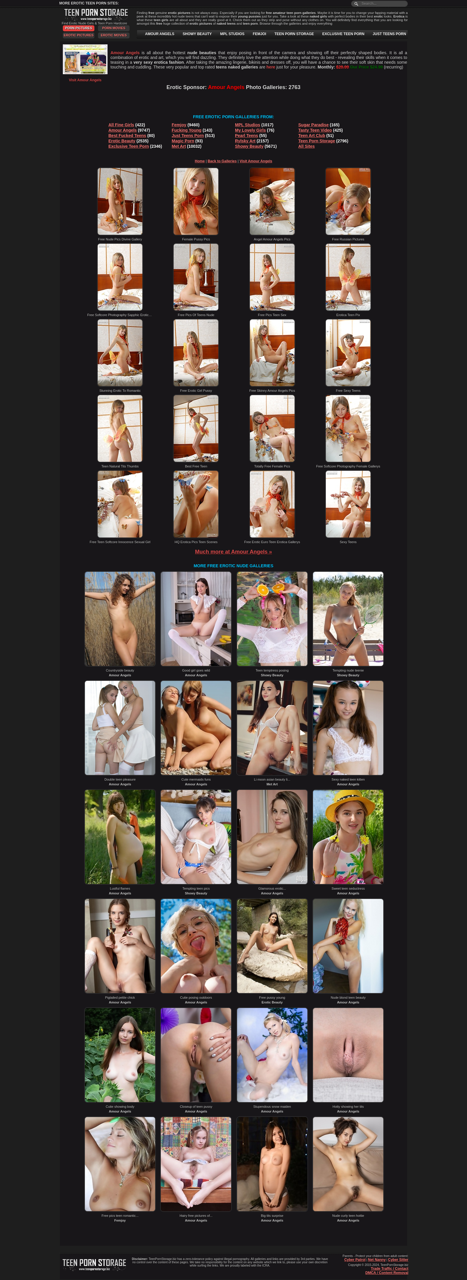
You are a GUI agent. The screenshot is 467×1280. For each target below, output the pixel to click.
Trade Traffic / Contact (389, 1269)
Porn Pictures (78, 28)
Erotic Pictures (79, 35)
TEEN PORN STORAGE (294, 34)
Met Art (179, 146)
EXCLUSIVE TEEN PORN (343, 34)
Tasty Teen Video (315, 130)
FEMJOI (259, 34)
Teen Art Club (311, 135)
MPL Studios (247, 124)
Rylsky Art (245, 141)
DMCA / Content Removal (386, 1273)
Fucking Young (187, 130)
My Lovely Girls (250, 130)
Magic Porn (183, 141)
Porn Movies (113, 28)
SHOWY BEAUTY (197, 34)
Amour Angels (122, 130)
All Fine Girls (121, 124)
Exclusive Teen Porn (128, 146)
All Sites (306, 146)
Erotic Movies (114, 35)
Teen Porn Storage (316, 141)
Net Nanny (376, 1260)
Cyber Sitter (398, 1260)
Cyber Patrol (354, 1260)
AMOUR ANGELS (159, 34)
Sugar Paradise (313, 124)
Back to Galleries (222, 161)
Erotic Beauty (121, 141)
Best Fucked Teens (127, 135)
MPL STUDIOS (232, 34)
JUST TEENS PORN (389, 34)
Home (200, 161)
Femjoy (179, 124)
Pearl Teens (246, 135)
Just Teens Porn (188, 135)
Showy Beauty (249, 146)
